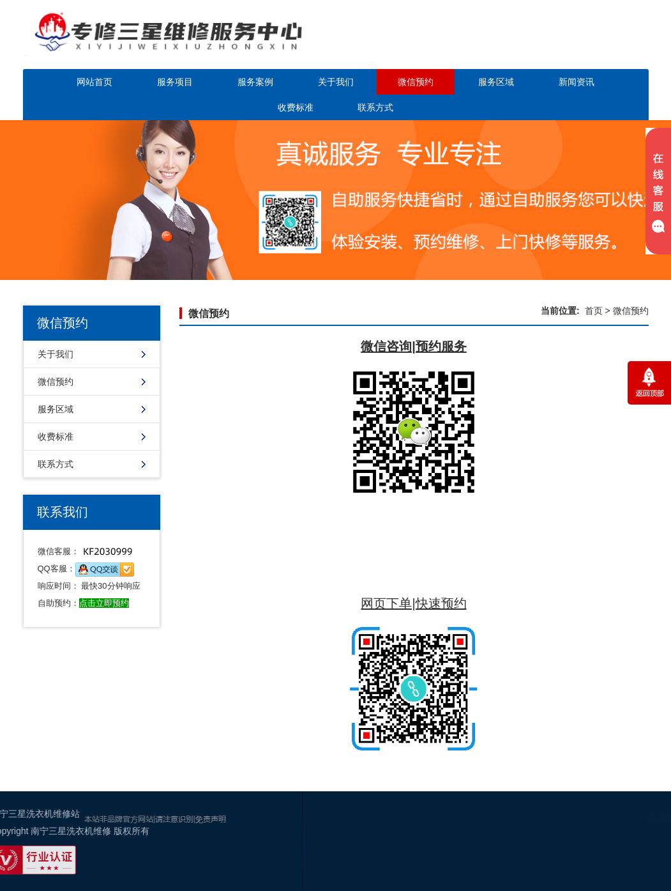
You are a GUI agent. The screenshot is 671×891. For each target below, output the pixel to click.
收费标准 (295, 107)
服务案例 (255, 82)
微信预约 (416, 82)
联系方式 (375, 107)
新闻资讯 (576, 82)
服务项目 (175, 82)
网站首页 (94, 82)
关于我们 (336, 82)
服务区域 (496, 82)
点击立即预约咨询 (574, 43)
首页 (594, 311)
